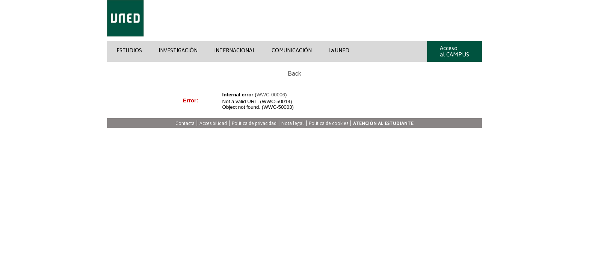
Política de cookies (328, 123)
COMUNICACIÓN (292, 50)
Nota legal (292, 123)
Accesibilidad (213, 123)
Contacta (185, 123)
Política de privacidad (254, 123)
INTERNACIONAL (234, 50)
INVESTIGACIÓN (178, 50)
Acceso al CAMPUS (454, 51)
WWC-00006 (271, 94)
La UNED (338, 50)
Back (294, 73)
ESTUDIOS (129, 50)
